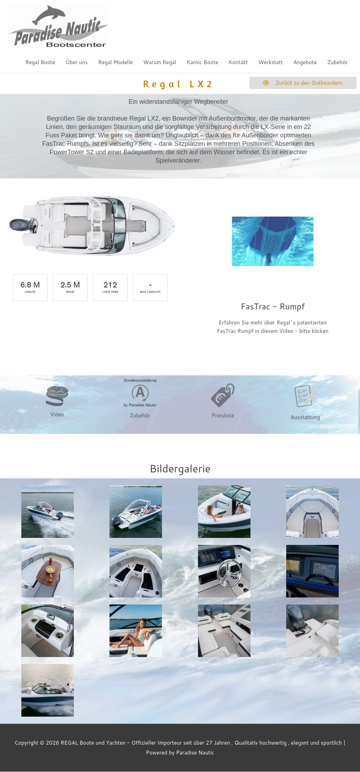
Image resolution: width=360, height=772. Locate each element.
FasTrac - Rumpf (272, 306)
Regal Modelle (115, 62)
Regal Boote (40, 62)
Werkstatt (271, 62)
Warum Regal (159, 62)
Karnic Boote (202, 62)
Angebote (305, 62)
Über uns (77, 62)
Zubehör (337, 62)
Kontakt (238, 62)
